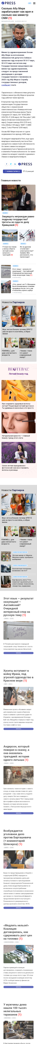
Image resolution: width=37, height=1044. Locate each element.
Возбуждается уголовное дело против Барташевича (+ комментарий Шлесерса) (17, 837)
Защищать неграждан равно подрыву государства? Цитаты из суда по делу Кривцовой (18, 220)
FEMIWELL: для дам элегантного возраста (9, 353)
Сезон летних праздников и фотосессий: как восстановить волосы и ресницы (15, 468)
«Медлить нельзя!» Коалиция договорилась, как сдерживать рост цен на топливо (17, 932)
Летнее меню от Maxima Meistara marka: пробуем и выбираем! (22, 557)
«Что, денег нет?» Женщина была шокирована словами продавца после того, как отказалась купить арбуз (23, 287)
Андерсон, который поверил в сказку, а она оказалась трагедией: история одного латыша (16, 753)
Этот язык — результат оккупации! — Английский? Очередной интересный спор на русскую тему (23, 272)
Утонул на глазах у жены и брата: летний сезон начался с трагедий (9, 251)
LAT (30, 3)
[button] (34, 3)
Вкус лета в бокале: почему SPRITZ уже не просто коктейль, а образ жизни (17, 331)
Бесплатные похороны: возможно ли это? (21, 570)
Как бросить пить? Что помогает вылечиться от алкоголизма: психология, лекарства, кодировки (23, 583)
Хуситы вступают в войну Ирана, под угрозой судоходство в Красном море (18, 675)
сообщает (6, 85)
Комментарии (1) (12, 171)
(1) (10, 18)
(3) (12, 255)
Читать (18, 653)
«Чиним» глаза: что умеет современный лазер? (26, 354)
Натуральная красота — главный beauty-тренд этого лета (16, 437)
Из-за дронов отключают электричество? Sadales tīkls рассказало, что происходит (26, 252)
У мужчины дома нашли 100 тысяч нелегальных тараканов (14, 1009)
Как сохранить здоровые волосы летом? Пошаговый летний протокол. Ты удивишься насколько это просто (18, 406)
